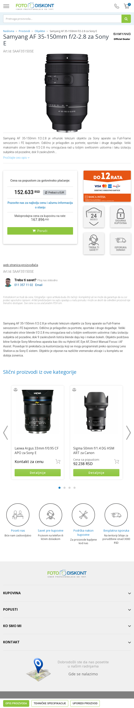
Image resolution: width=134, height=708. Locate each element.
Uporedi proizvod (85, 311)
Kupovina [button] (12, 593)
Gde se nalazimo (83, 674)
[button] (103, 57)
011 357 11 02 (23, 285)
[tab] (67, 593)
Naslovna (8, 31)
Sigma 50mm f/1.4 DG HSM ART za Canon (93, 450)
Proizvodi (25, 31)
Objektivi (40, 31)
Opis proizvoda (16, 311)
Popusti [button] (10, 610)
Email (39, 285)
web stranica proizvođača (20, 265)
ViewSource (102, 700)
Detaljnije (38, 473)
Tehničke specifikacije (50, 311)
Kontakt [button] (11, 642)
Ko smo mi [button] (12, 626)
